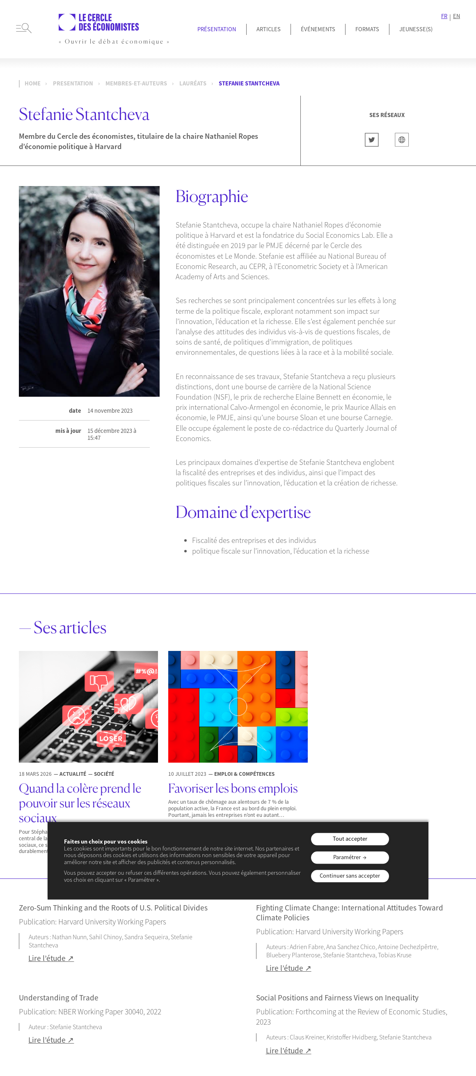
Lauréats (192, 83)
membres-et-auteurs (136, 83)
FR (444, 16)
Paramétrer (347, 857)
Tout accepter (350, 839)
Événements (318, 29)
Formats (367, 29)
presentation (73, 83)
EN (456, 16)
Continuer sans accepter (350, 875)
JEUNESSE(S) (416, 29)
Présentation (216, 29)
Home (33, 83)
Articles (268, 29)
